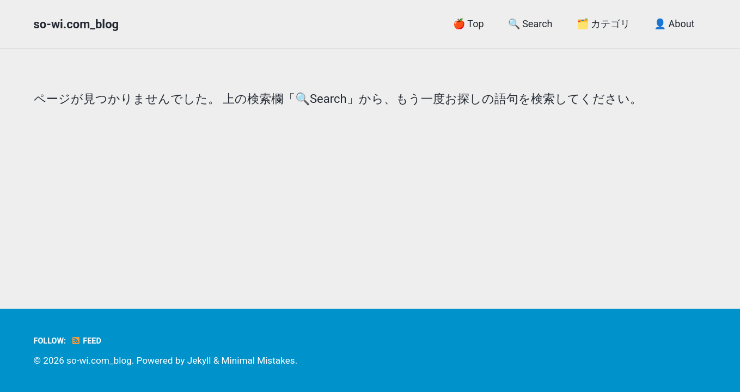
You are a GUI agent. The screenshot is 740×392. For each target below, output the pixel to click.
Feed (86, 341)
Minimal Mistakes (258, 360)
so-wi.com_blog (76, 24)
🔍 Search (530, 23)
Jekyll (199, 360)
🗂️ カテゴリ (603, 23)
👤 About (674, 23)
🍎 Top (468, 23)
